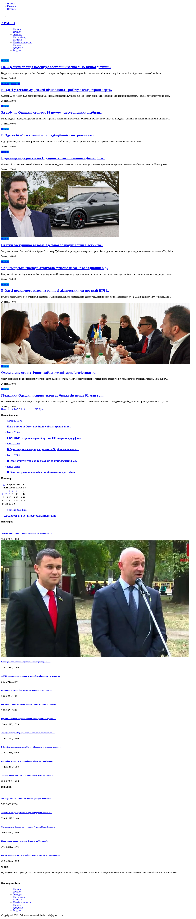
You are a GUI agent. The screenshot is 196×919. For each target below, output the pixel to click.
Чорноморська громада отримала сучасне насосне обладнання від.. (54, 268)
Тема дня (17, 34)
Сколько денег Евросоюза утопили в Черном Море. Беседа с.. (28, 827)
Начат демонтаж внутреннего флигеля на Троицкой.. (24, 841)
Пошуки (17, 45)
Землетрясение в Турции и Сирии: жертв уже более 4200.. (26, 798)
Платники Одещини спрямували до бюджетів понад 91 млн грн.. (52, 395)
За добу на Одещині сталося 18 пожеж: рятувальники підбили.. (51, 112)
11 (26, 409)
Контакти (12, 6)
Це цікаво (18, 47)
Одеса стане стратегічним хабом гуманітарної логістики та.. (49, 372)
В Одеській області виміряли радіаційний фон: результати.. (48, 135)
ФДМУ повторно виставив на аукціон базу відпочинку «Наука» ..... (30, 676)
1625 (36, 409)
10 (23, 409)
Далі (41, 409)
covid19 (17, 31)
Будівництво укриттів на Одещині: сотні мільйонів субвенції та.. (53, 158)
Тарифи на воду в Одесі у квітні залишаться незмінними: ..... (28, 733)
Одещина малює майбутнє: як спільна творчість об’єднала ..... (28, 718)
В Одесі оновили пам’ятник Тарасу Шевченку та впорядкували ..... (30, 747)
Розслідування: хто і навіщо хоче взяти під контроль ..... (25, 662)
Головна (11, 3)
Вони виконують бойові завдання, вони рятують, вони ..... (26, 690)
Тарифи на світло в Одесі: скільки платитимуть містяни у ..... (28, 775)
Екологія (17, 39)
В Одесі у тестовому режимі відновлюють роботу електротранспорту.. (56, 90)
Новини (17, 29)
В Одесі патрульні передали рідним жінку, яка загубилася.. (27, 761)
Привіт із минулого (22, 42)
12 (29, 409)
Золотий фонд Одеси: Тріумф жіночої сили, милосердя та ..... (27, 533)
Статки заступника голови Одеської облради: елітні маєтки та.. (52, 245)
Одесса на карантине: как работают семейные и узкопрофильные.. (30, 855)
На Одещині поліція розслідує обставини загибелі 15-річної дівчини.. (56, 67)
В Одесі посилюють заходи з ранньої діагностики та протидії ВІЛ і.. (55, 290)
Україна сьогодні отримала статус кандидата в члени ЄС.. (26, 812)
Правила (11, 9)
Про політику (19, 37)
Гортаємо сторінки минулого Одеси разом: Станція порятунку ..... (30, 704)
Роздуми (17, 50)
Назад (4, 409)
